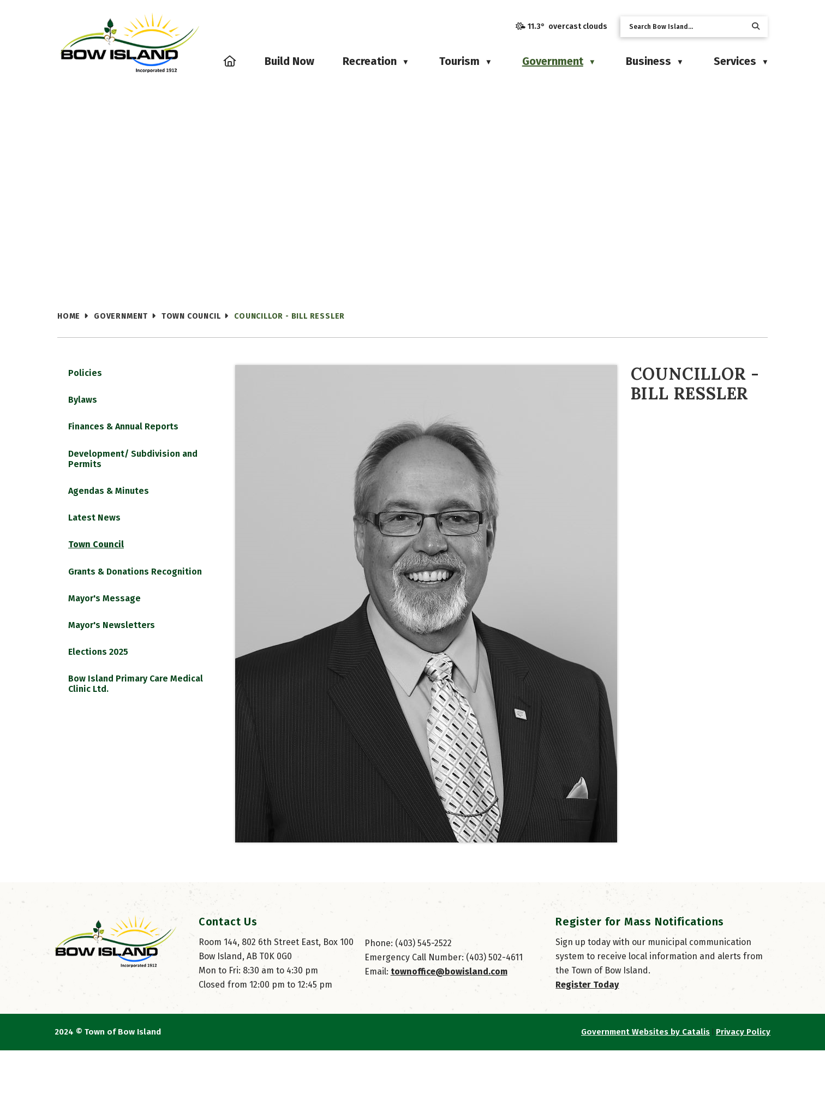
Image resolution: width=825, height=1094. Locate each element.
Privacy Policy (743, 1075)
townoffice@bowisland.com (449, 1015)
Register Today (587, 1028)
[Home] (230, 61)
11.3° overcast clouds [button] (567, 26)
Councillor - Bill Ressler (289, 316)
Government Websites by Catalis (645, 1075)
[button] (756, 26)
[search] (685, 26)
